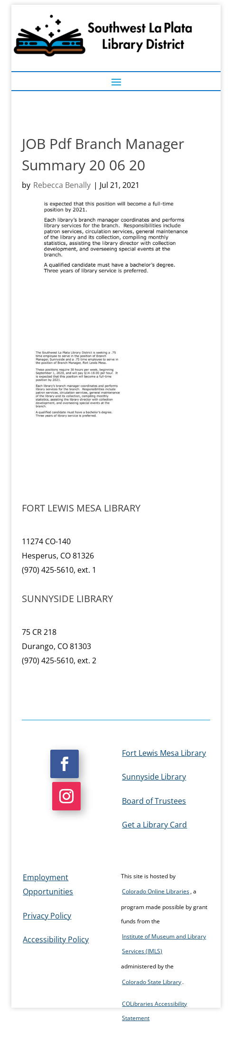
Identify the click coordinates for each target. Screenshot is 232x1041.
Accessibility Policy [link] (56, 939)
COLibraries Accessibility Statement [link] (154, 1011)
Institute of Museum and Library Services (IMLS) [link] (164, 943)
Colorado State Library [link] (151, 982)
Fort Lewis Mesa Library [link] (164, 753)
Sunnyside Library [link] (154, 776)
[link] (78, 409)
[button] (116, 81)
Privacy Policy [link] (47, 916)
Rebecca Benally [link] (62, 185)
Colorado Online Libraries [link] (155, 891)
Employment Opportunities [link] (48, 884)
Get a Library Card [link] (154, 824)
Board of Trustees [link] (154, 801)
